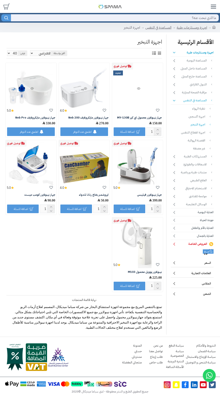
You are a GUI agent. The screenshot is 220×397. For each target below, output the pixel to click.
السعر (208, 263)
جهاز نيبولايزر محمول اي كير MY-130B (139, 118)
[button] (209, 375)
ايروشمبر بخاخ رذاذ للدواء (93, 195)
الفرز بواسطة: (84, 53)
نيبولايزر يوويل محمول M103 (145, 272)
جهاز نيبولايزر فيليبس (149, 195)
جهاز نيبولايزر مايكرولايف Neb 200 (88, 118)
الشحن (207, 294)
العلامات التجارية (201, 273)
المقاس (206, 283)
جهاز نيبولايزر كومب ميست (39, 195)
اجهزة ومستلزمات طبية (192, 27)
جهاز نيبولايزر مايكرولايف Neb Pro (35, 118)
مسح (206, 251)
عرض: (22, 53)
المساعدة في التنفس (158, 27)
